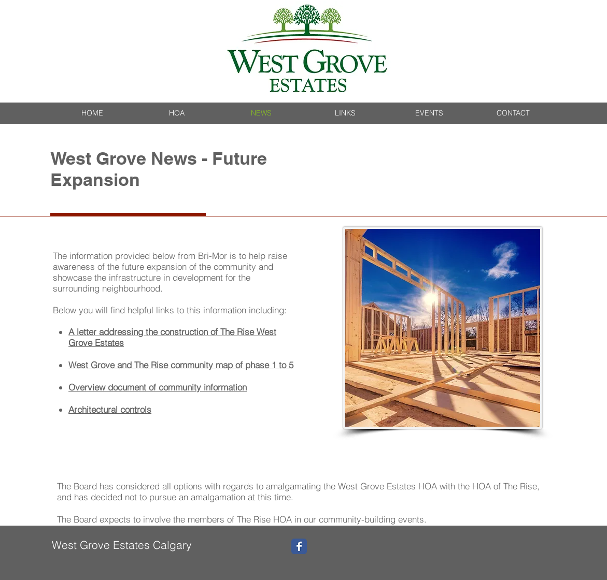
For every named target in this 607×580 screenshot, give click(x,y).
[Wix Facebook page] (299, 546)
